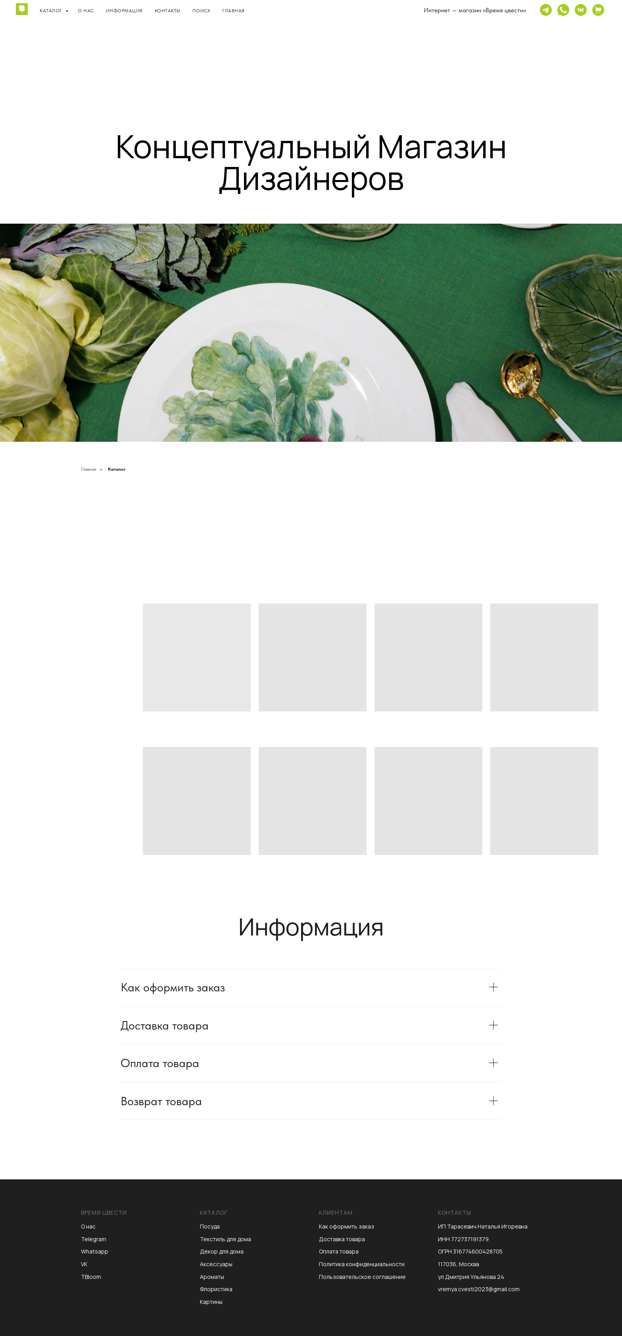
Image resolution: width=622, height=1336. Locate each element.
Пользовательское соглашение (362, 1276)
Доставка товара (342, 1239)
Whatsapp (94, 1251)
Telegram (93, 1239)
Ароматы (212, 1276)
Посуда (210, 1226)
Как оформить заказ (346, 1226)
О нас (86, 10)
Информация (124, 10)
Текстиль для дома (225, 1239)
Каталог (51, 10)
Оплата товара (339, 1251)
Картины (211, 1301)
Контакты (167, 10)
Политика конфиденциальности (362, 1264)
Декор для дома (222, 1251)
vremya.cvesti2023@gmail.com (479, 1289)
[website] (546, 10)
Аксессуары (216, 1264)
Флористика (216, 1289)
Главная (233, 10)
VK (84, 1264)
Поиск (201, 10)
